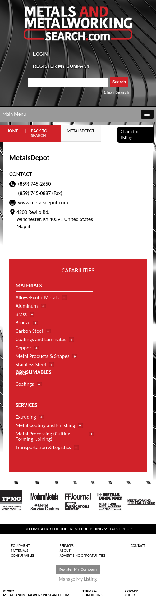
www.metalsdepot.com (43, 202)
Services (67, 545)
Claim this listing (130, 134)
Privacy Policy (131, 593)
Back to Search (39, 133)
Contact (138, 545)
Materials (19, 550)
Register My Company (78, 569)
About (65, 550)
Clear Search (116, 92)
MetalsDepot (80, 130)
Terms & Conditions (93, 593)
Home (12, 130)
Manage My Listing (78, 579)
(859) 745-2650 (34, 184)
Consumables (22, 555)
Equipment (20, 545)
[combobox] (68, 82)
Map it (23, 226)
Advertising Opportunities (83, 555)
